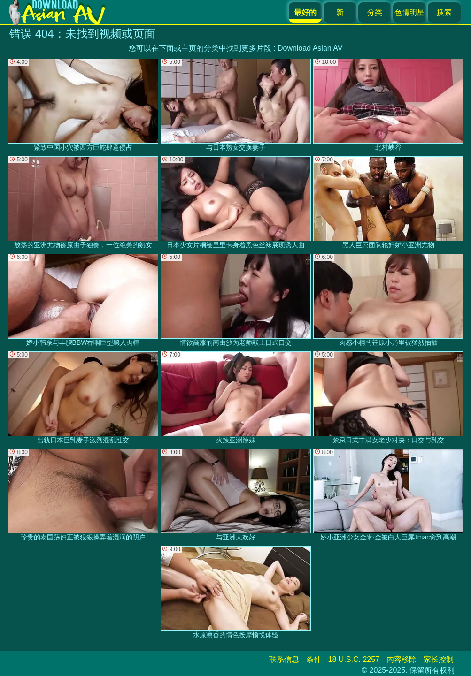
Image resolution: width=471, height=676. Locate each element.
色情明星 (409, 12)
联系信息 (284, 659)
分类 (374, 12)
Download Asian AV (310, 48)
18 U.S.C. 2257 (353, 659)
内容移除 (401, 659)
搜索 (444, 12)
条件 (313, 659)
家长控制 (439, 659)
